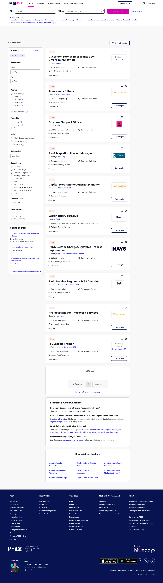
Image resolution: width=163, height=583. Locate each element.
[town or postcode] (85, 11)
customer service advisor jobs (105, 432)
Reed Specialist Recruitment (139, 511)
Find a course (74, 507)
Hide (13, 134)
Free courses (74, 517)
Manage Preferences (118, 570)
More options (16, 209)
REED (131, 496)
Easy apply (119, 105)
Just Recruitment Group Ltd (68, 285)
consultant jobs (56, 432)
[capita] (18, 55)
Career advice (15, 523)
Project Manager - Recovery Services (73, 312)
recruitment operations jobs (76, 432)
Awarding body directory (78, 520)
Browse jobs (138, 11)
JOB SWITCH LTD (63, 94)
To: (12, 77)
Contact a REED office (18, 536)
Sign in (53, 422)
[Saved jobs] (148, 3)
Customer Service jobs (21, 20)
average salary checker (74, 440)
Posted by (15, 118)
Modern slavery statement (109, 514)
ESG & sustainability (136, 530)
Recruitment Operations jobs (73, 20)
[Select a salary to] (25, 81)
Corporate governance (107, 511)
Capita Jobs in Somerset (87, 477)
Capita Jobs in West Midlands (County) (112, 471)
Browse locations (16, 517)
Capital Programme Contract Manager (74, 184)
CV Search (43, 507)
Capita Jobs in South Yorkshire (113, 464)
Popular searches (16, 520)
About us (102, 501)
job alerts (62, 419)
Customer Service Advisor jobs (101, 20)
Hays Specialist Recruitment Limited (70, 254)
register (61, 422)
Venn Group (60, 157)
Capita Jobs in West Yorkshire (22, 22)
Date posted (16, 151)
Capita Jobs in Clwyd (46, 22)
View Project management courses (27, 272)
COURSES (73, 496)
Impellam (58, 63)
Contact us (14, 501)
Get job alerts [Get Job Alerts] (119, 43)
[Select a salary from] (25, 72)
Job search (14, 504)
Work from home (16, 511)
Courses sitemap (75, 530)
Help (11, 533)
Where (61, 11)
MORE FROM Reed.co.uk (109, 496)
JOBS (12, 496)
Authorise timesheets (137, 504)
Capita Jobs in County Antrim (86, 464)
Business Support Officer (66, 122)
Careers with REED (136, 517)
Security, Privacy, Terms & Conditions (141, 570)
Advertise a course (76, 526)
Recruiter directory (17, 507)
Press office (103, 507)
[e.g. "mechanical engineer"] (35, 11)
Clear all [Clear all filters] (37, 50)
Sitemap (13, 539)
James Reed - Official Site (139, 520)
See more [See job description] (53, 75)
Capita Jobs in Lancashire (127, 20)
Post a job (43, 504)
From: (13, 68)
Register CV (125, 3)
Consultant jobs (52, 20)
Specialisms (16, 163)
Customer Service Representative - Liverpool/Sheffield (72, 58)
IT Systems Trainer (61, 344)
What (12, 11)
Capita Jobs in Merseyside (83, 471)
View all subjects (75, 511)
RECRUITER (44, 496)
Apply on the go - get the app (87, 392)
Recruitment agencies (47, 511)
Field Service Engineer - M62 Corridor (74, 281)
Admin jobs (38, 20)
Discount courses (75, 514)
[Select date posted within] (25, 156)
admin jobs (116, 429)
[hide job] (126, 51)
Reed (58, 125)
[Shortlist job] (122, 51)
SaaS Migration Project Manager (70, 153)
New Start (60, 316)
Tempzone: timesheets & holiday (141, 501)
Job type (14, 90)
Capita (13, 42)
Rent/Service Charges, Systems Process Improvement (75, 248)
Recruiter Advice (45, 514)
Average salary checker (18, 530)
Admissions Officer (61, 91)
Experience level (18, 198)
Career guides (74, 523)
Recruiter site (44, 501)
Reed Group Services (137, 507)
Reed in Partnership (136, 514)
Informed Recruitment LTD (66, 347)
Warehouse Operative (63, 216)
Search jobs (118, 11)
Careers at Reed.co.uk (107, 504)
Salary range (16, 62)
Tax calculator (15, 526)
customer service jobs (101, 429)
